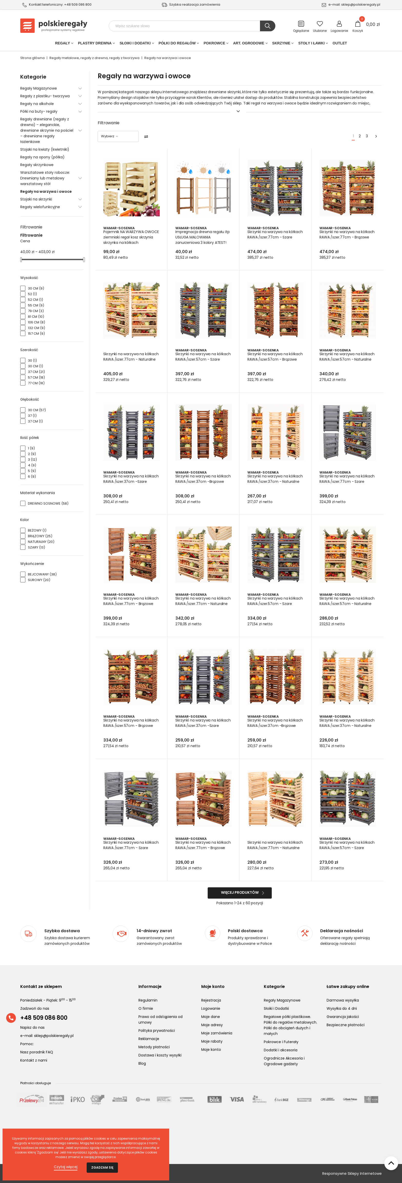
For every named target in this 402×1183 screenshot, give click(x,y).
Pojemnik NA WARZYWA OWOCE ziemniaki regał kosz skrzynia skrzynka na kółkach (128, 237)
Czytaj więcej (65, 1166)
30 (32, 360)
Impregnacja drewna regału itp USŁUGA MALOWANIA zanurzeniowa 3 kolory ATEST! (203, 237)
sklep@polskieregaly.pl (360, 4)
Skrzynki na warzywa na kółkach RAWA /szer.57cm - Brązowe (272, 359)
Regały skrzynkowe (37, 164)
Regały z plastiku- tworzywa (45, 96)
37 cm (36, 371)
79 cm (36, 311)
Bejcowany (42, 574)
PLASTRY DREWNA (95, 44)
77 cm (36, 383)
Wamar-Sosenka (119, 228)
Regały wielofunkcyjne (40, 206)
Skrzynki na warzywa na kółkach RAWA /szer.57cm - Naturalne (344, 359)
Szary (36, 547)
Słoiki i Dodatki (134, 44)
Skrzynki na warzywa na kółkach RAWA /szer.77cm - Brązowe (344, 237)
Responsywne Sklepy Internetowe (352, 1173)
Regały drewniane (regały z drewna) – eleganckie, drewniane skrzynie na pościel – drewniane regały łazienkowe (46, 130)
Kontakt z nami (33, 1060)
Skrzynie (281, 44)
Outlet (340, 44)
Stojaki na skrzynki (36, 199)
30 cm (36, 288)
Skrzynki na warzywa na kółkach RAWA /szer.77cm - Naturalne (128, 359)
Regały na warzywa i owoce (46, 191)
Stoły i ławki (311, 44)
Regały (62, 44)
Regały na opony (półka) (42, 157)
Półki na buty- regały (38, 111)
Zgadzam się (102, 1167)
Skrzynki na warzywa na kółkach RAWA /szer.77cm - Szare (272, 237)
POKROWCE (214, 44)
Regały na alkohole (37, 103)
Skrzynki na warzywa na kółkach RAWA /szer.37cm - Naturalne (272, 481)
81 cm (36, 316)
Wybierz (110, 136)
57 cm (36, 377)
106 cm (36, 322)
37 (32, 415)
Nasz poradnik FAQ (36, 1052)
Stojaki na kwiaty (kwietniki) (44, 149)
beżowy (37, 530)
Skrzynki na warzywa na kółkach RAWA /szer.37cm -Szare (128, 481)
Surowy (39, 580)
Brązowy (40, 536)
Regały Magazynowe (38, 88)
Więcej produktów (240, 892)
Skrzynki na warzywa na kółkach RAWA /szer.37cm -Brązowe (200, 481)
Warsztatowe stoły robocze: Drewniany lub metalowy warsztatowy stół (45, 178)
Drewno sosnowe (48, 503)
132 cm (36, 327)
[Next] (376, 136)
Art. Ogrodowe (248, 44)
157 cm (36, 333)
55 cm (36, 305)
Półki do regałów (177, 44)
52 (32, 294)
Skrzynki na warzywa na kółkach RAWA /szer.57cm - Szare (200, 359)
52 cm (35, 299)
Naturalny (41, 541)
